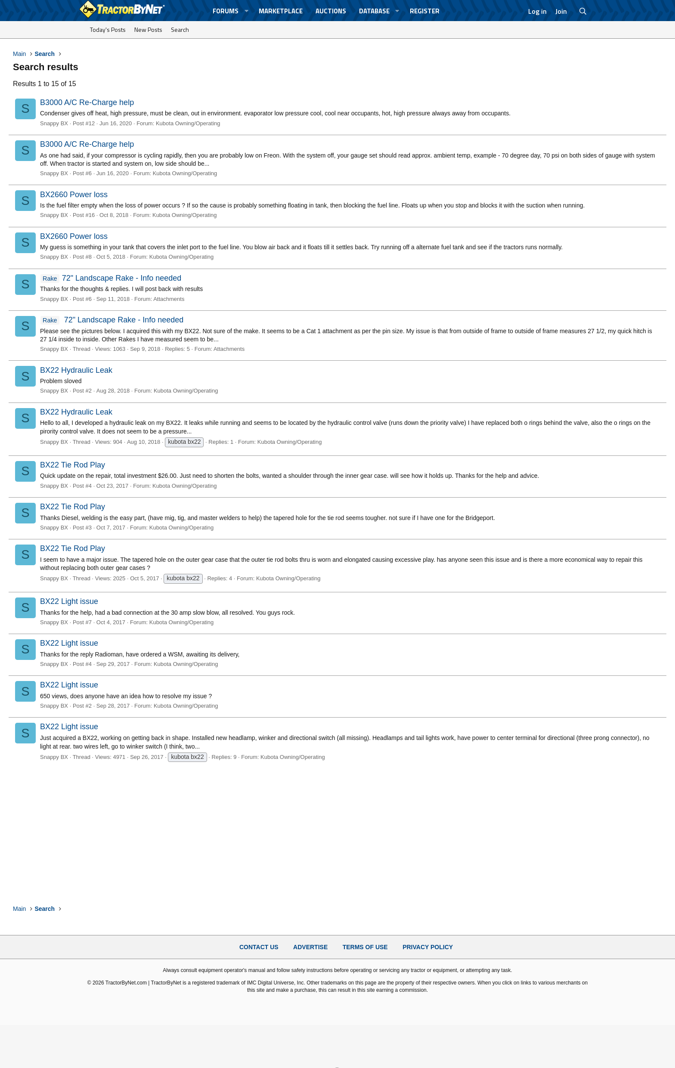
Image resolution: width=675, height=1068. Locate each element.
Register (425, 11)
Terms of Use (365, 947)
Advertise (310, 947)
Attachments (168, 299)
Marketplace (281, 11)
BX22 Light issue (69, 601)
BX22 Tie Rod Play (72, 465)
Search (180, 29)
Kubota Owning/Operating (188, 123)
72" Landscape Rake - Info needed (110, 278)
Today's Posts (108, 29)
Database (374, 11)
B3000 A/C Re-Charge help (87, 102)
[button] (246, 11)
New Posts (148, 29)
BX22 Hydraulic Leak (76, 370)
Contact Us (259, 947)
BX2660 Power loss (74, 194)
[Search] (583, 11)
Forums (225, 11)
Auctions (331, 11)
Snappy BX (54, 123)
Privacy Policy (428, 947)
